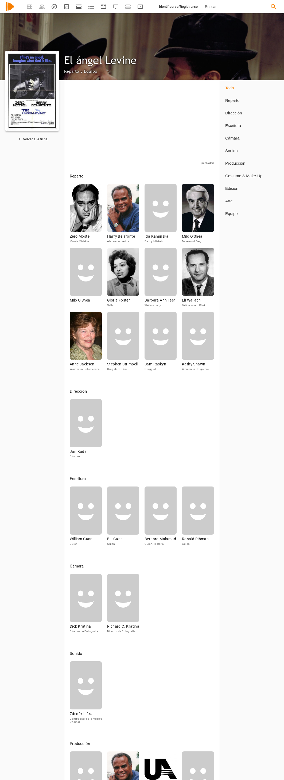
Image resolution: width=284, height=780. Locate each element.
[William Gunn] (88, 518)
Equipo (231, 213)
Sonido (231, 150)
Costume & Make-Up (243, 175)
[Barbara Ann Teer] (163, 280)
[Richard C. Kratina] (123, 606)
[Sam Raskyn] (163, 344)
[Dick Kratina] (88, 606)
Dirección (233, 113)
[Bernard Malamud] (163, 518)
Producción (235, 163)
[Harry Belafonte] (126, 216)
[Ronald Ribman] (198, 518)
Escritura (233, 125)
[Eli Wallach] (198, 280)
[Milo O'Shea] (198, 216)
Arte (229, 201)
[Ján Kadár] (86, 431)
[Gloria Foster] (126, 280)
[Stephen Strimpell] (126, 344)
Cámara (232, 138)
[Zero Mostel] (88, 216)
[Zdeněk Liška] (86, 694)
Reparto (232, 100)
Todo (229, 88)
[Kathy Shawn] (198, 344)
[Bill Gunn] (126, 518)
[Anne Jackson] (88, 344)
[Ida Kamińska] (163, 216)
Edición (231, 188)
